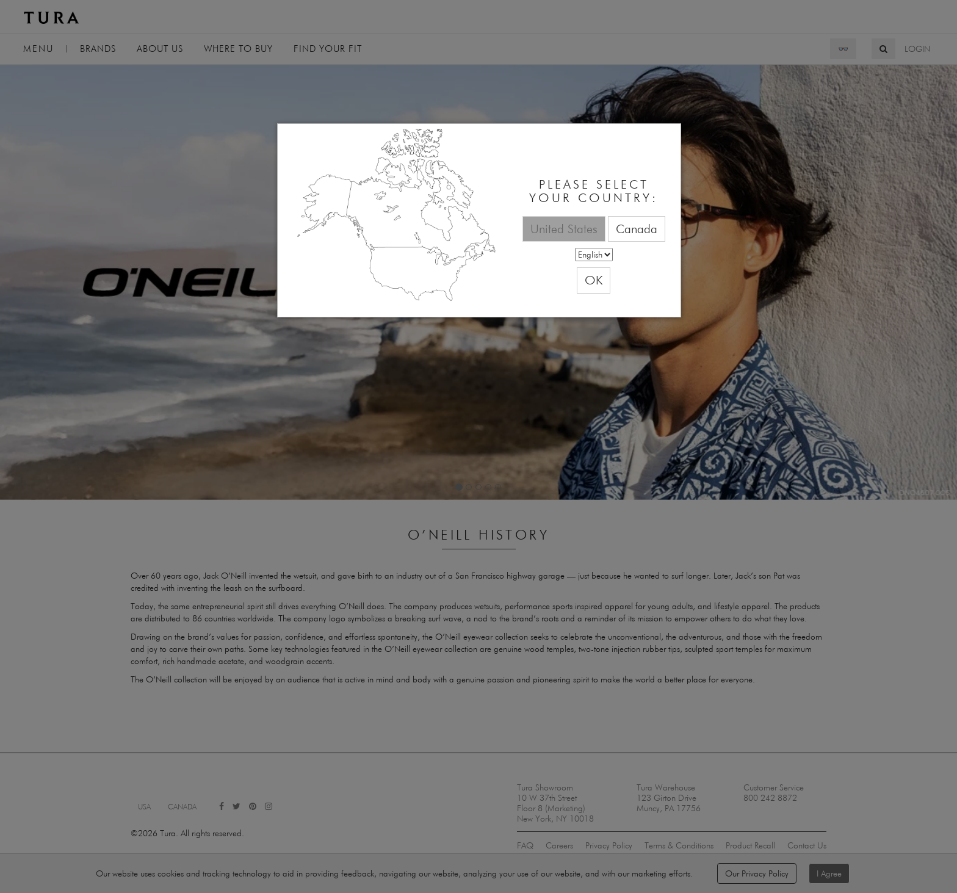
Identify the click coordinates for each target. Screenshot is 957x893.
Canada (636, 228)
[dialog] (479, 220)
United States (564, 228)
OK (593, 279)
